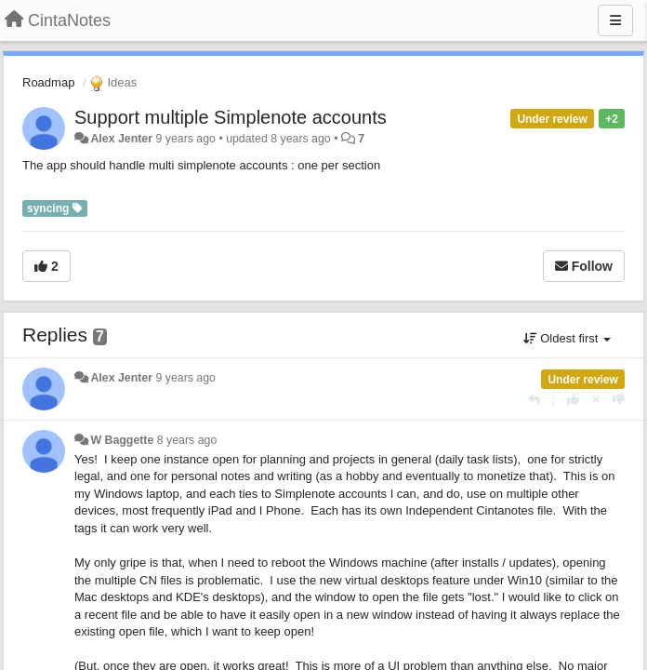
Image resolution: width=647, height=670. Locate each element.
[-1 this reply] (619, 400)
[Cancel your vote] (596, 400)
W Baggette (121, 440)
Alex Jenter (121, 138)
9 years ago (185, 377)
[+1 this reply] (573, 400)
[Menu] (615, 20)
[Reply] (534, 400)
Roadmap (48, 82)
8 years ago (187, 440)
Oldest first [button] (567, 338)
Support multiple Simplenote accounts (230, 117)
